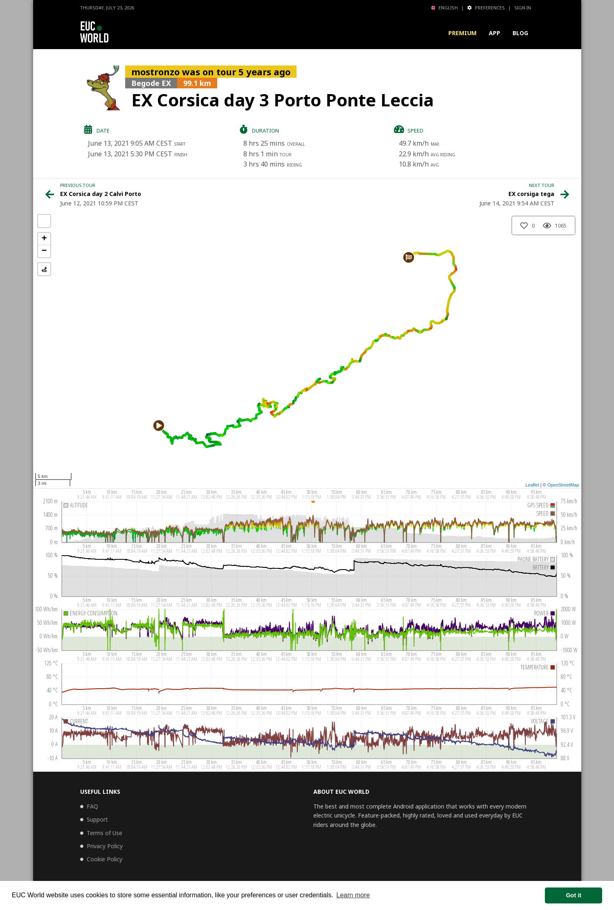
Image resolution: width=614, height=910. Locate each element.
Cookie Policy (104, 859)
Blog (520, 33)
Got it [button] (573, 895)
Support (97, 819)
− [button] (44, 251)
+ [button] (44, 239)
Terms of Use (104, 833)
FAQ (92, 806)
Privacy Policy (105, 846)
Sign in (522, 8)
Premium (462, 33)
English (444, 8)
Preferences (486, 8)
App (494, 33)
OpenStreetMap (563, 484)
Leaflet (532, 484)
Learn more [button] (353, 895)
